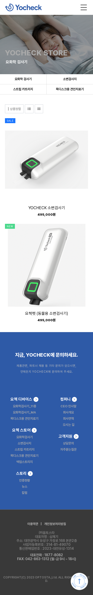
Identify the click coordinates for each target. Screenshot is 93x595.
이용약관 (32, 524)
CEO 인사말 (68, 406)
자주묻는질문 (68, 449)
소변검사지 (70, 79)
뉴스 (24, 486)
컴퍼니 (68, 399)
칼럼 (24, 493)
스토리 (24, 473)
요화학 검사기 (23, 79)
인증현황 (24, 480)
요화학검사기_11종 (24, 406)
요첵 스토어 (24, 430)
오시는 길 (68, 425)
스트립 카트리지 (23, 89)
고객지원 (69, 436)
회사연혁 (68, 418)
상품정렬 (14, 109)
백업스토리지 (24, 462)
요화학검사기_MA (24, 412)
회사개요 (68, 412)
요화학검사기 (24, 437)
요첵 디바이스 (24, 399)
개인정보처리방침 (55, 524)
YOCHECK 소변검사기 (46, 208)
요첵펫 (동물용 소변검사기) (46, 314)
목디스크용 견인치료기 (70, 89)
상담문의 (68, 443)
